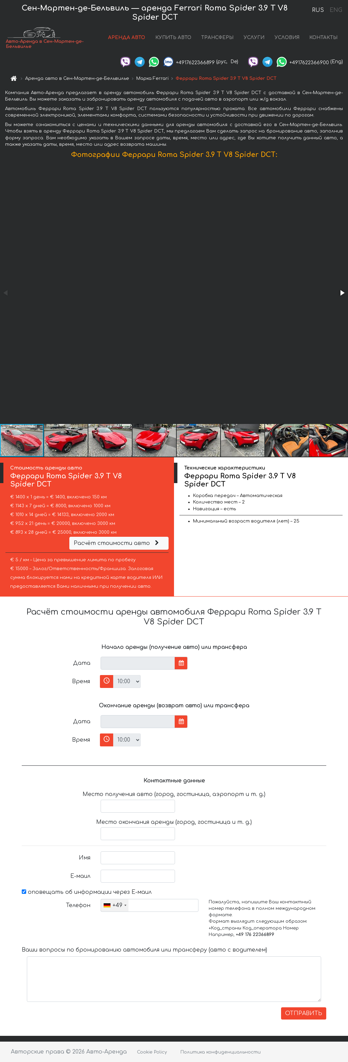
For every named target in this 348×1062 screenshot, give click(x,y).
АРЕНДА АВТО (126, 37)
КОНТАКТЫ (323, 37)
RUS (318, 10)
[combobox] (114, 905)
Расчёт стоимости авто (117, 543)
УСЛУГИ (254, 37)
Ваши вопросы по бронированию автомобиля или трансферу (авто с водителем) (144, 950)
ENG (336, 10)
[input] (138, 663)
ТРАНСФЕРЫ (217, 37)
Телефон (78, 905)
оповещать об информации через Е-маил (87, 892)
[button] (341, 292)
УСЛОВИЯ (287, 37)
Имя (84, 858)
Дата (81, 663)
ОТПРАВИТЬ (303, 1013)
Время (81, 681)
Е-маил (80, 876)
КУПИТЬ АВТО (173, 37)
